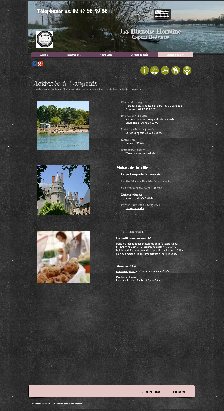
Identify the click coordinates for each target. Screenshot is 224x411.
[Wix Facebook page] (35, 63)
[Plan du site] (179, 391)
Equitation (128, 139)
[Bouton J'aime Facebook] (35, 81)
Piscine (125, 102)
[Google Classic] (40, 63)
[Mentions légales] (151, 391)
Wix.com (78, 403)
